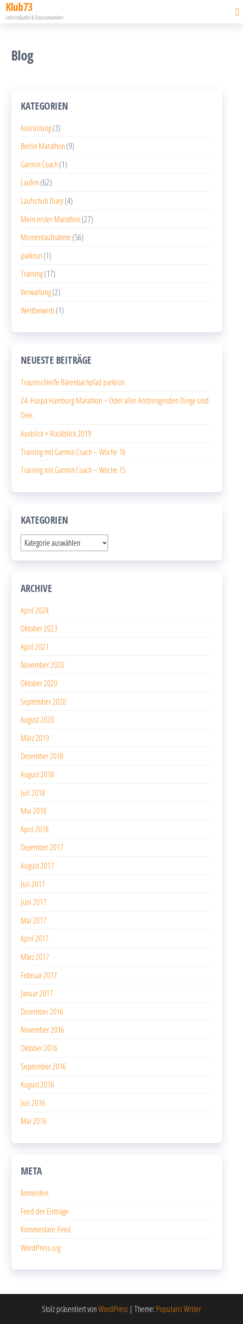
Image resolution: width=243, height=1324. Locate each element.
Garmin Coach (39, 164)
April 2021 (35, 646)
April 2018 (35, 828)
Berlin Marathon (43, 145)
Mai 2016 (33, 1120)
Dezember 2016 (42, 1011)
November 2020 (42, 664)
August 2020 (37, 719)
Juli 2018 (33, 792)
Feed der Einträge (45, 1211)
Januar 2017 (37, 993)
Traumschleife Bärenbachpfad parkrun (72, 381)
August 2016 (37, 1084)
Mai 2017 (33, 920)
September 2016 (43, 1066)
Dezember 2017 (42, 847)
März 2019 (35, 737)
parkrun (31, 255)
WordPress (113, 1308)
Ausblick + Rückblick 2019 (56, 433)
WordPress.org (40, 1247)
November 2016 (42, 1029)
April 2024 (35, 610)
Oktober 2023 (39, 628)
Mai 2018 (33, 810)
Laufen (30, 182)
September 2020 (43, 701)
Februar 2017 (39, 975)
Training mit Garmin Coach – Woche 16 (73, 451)
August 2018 (37, 774)
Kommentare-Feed (46, 1229)
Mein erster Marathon (50, 218)
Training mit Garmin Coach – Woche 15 (73, 469)
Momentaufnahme (46, 237)
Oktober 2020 (39, 682)
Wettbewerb (37, 310)
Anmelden (34, 1192)
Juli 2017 (33, 883)
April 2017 (35, 938)
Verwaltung (36, 291)
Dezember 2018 (42, 755)
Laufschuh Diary (42, 200)
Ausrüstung (36, 127)
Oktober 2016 (39, 1047)
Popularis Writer (178, 1308)
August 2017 (37, 865)
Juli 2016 (33, 1102)
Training (32, 273)
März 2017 (35, 956)
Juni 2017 (33, 901)
